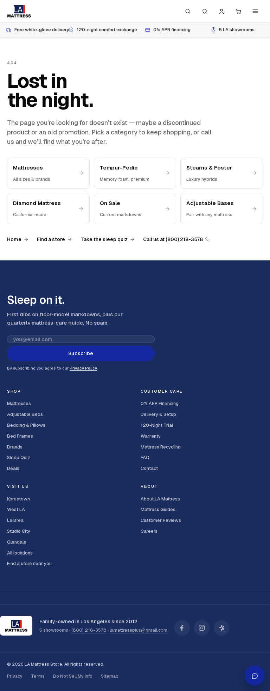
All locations (20, 553)
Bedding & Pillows (26, 425)
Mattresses (19, 403)
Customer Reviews (161, 520)
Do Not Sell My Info (72, 676)
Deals (13, 468)
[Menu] (255, 11)
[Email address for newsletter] (81, 339)
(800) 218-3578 (89, 630)
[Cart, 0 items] (238, 11)
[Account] (221, 11)
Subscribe (80, 353)
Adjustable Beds (25, 414)
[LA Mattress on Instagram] (202, 628)
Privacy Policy (83, 368)
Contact (149, 468)
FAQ (145, 457)
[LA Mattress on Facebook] (182, 628)
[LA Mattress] (19, 11)
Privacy (14, 676)
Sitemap (109, 676)
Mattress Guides (158, 509)
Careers (149, 531)
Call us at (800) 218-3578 (176, 239)
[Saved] (204, 11)
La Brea (15, 520)
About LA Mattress (160, 499)
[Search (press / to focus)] (187, 11)
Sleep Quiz (18, 457)
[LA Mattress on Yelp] (221, 628)
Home (17, 239)
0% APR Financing (160, 403)
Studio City (18, 531)
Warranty (151, 436)
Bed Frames (20, 436)
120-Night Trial (157, 425)
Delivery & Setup (158, 414)
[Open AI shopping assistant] (254, 675)
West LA (16, 509)
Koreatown (18, 499)
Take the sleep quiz (108, 239)
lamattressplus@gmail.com (138, 630)
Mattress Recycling (161, 447)
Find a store (54, 239)
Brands (14, 447)
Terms (38, 676)
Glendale (16, 542)
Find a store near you (29, 563)
